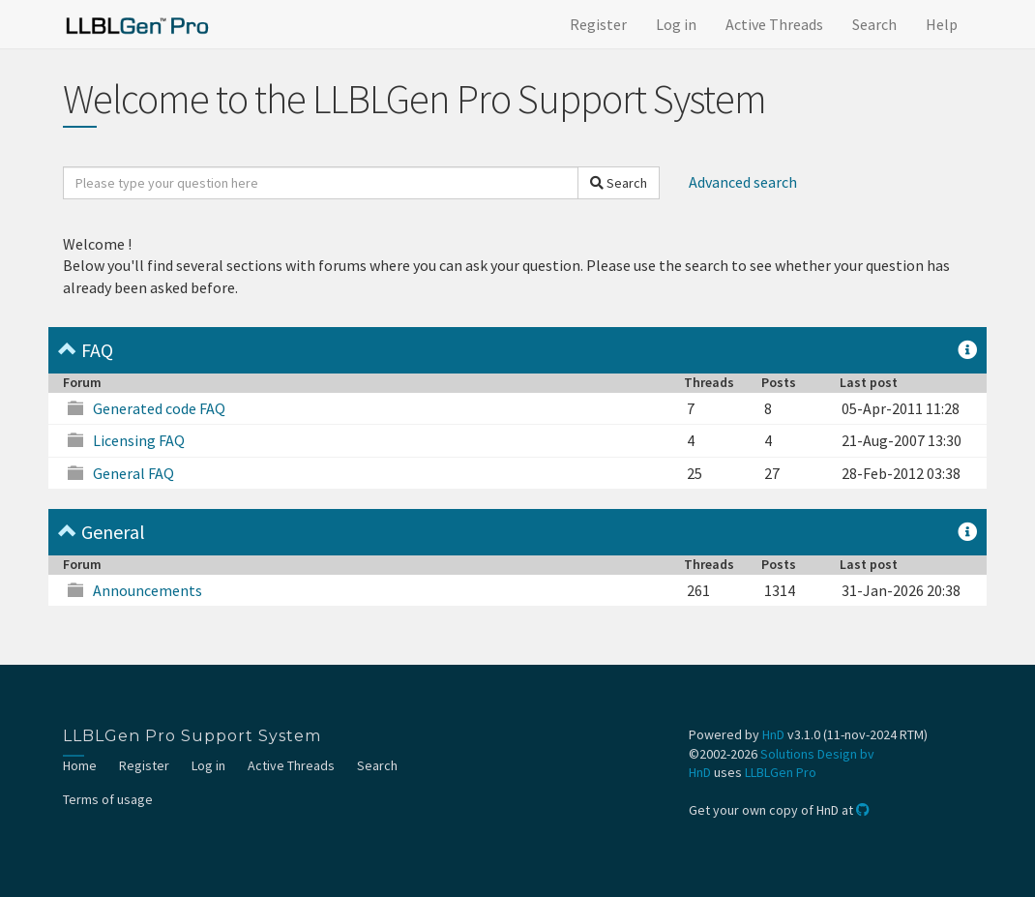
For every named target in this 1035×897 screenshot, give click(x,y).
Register (598, 24)
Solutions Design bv (817, 753)
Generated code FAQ (159, 408)
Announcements (147, 590)
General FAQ (133, 473)
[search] (320, 182)
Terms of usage (108, 799)
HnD (773, 734)
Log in (676, 24)
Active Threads (774, 24)
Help (942, 24)
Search (874, 24)
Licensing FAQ (139, 440)
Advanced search (743, 182)
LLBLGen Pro (780, 772)
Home (80, 765)
